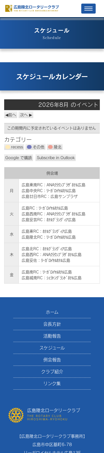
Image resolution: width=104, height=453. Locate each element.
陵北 (55, 146)
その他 (35, 146)
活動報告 (52, 335)
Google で (18, 157)
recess (14, 146)
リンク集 (52, 383)
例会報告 (52, 359)
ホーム (52, 312)
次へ (24, 114)
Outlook (56, 157)
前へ (12, 114)
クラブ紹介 (52, 371)
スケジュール (52, 347)
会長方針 (52, 324)
